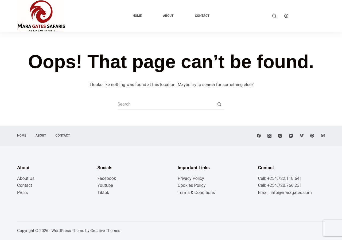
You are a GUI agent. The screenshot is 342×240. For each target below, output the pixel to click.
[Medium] (323, 136)
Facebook (107, 178)
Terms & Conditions (196, 192)
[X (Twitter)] (269, 136)
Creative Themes (105, 230)
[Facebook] (259, 136)
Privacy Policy (191, 178)
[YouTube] (291, 136)
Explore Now (310, 16)
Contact (202, 16)
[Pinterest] (312, 136)
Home (137, 16)
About (168, 16)
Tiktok (103, 192)
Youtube (105, 185)
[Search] (274, 16)
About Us (25, 178)
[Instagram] (280, 136)
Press (22, 192)
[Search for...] (166, 104)
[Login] (286, 16)
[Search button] (219, 104)
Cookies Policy (191, 185)
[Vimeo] (302, 136)
